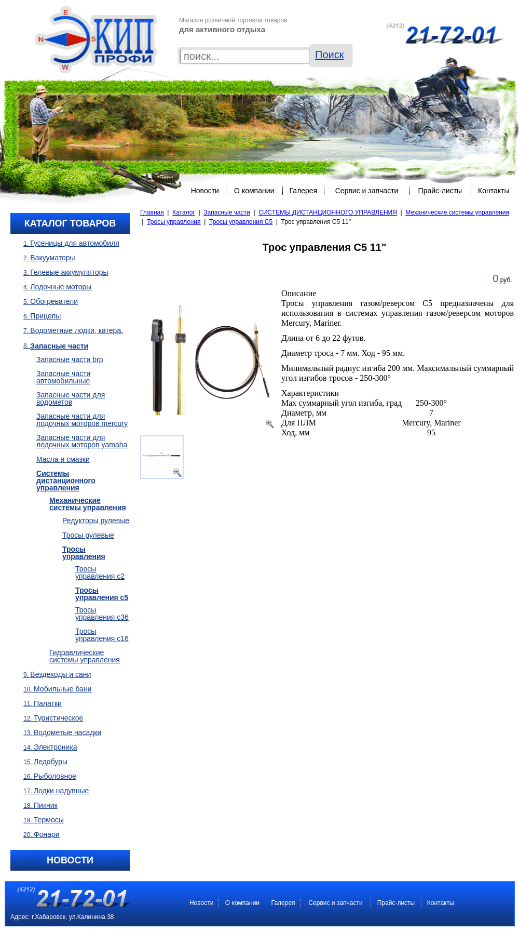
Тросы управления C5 (240, 221)
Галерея (304, 190)
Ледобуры (50, 761)
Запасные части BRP (69, 359)
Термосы (49, 819)
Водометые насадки (67, 732)
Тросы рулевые (88, 535)
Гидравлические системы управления (84, 656)
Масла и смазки (63, 459)
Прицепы (45, 315)
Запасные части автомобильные (63, 377)
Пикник (46, 805)
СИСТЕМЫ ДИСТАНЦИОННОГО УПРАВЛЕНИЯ (327, 212)
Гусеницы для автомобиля (74, 243)
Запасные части (226, 212)
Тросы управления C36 (102, 613)
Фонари (47, 834)
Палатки (48, 703)
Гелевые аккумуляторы (69, 272)
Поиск (329, 54)
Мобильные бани (62, 688)
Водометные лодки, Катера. (76, 330)
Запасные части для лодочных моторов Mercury (82, 419)
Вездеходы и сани (60, 674)
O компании (254, 190)
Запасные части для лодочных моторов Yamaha (81, 441)
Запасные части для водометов (70, 398)
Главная (152, 212)
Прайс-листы (440, 190)
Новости (205, 190)
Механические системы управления (457, 212)
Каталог (183, 212)
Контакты (493, 190)
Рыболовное (55, 776)
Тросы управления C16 (102, 635)
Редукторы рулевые (95, 520)
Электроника (55, 747)
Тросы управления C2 (100, 572)
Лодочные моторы (60, 286)
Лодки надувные (61, 790)
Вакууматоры (52, 257)
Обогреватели (54, 301)
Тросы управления (173, 221)
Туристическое (58, 718)
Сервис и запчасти (367, 190)
